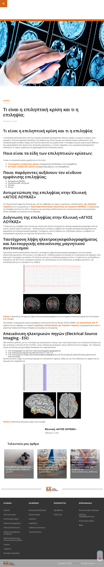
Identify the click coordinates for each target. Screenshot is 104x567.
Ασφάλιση (33, 523)
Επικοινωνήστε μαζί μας (89, 510)
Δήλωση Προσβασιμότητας (86, 515)
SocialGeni (76, 563)
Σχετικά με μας (10, 515)
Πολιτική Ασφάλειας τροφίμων (12, 533)
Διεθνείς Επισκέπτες (37, 528)
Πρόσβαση (58, 510)
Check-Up (58, 515)
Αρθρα (6, 100)
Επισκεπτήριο (34, 515)
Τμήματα (7, 549)
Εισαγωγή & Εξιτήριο (37, 510)
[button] (3, 3)
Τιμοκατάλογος (35, 532)
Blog (81, 525)
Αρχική (7, 510)
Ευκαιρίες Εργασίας (12, 553)
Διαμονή (32, 519)
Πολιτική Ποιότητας (12, 528)
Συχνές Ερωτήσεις (11, 519)
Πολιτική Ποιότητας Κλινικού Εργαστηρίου (13, 539)
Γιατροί (7, 544)
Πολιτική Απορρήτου (12, 523)
